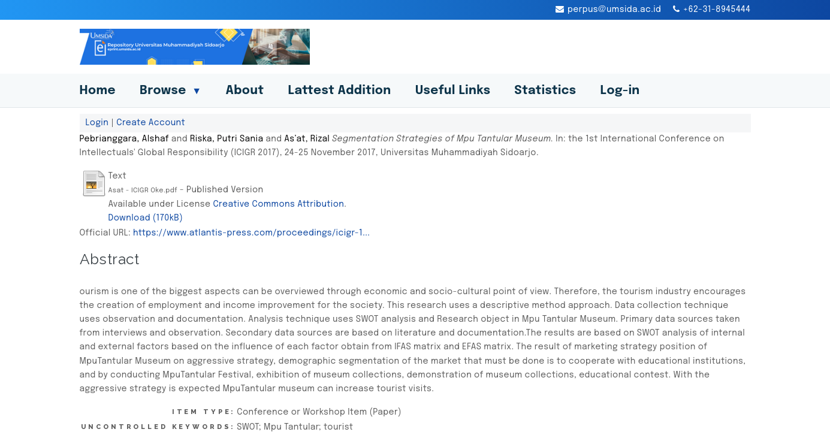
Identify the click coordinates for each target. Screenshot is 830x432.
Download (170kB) (145, 218)
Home (98, 90)
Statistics (545, 90)
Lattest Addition (339, 90)
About (244, 90)
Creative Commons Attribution (278, 204)
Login (97, 123)
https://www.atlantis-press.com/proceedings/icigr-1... (251, 233)
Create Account (150, 123)
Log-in (620, 90)
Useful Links (453, 90)
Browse (171, 90)
